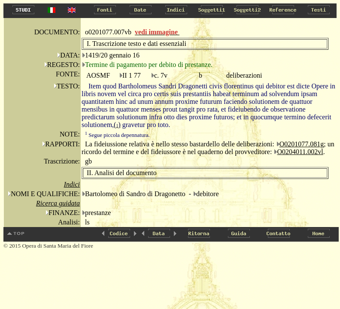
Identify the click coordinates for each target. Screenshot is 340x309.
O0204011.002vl (300, 151)
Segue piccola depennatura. (117, 135)
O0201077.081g (301, 144)
